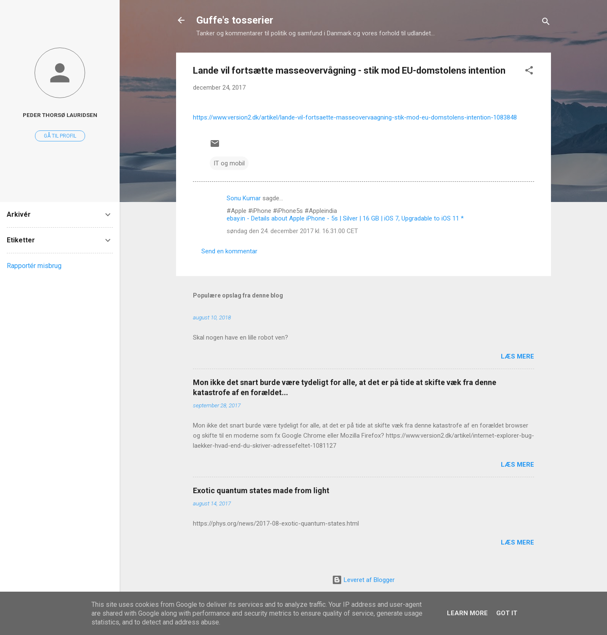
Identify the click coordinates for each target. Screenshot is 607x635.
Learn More (467, 613)
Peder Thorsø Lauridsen (60, 115)
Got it (506, 613)
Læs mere (517, 356)
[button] (529, 71)
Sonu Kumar (244, 198)
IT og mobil (229, 163)
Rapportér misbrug (34, 266)
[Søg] (546, 23)
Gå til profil (60, 136)
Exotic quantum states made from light (261, 490)
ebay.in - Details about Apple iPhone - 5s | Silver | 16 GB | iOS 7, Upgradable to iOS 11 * (345, 218)
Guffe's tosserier (234, 20)
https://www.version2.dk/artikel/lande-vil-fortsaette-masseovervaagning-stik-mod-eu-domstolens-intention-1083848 (355, 117)
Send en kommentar (229, 251)
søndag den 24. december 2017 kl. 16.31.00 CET (292, 231)
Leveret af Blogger (363, 580)
